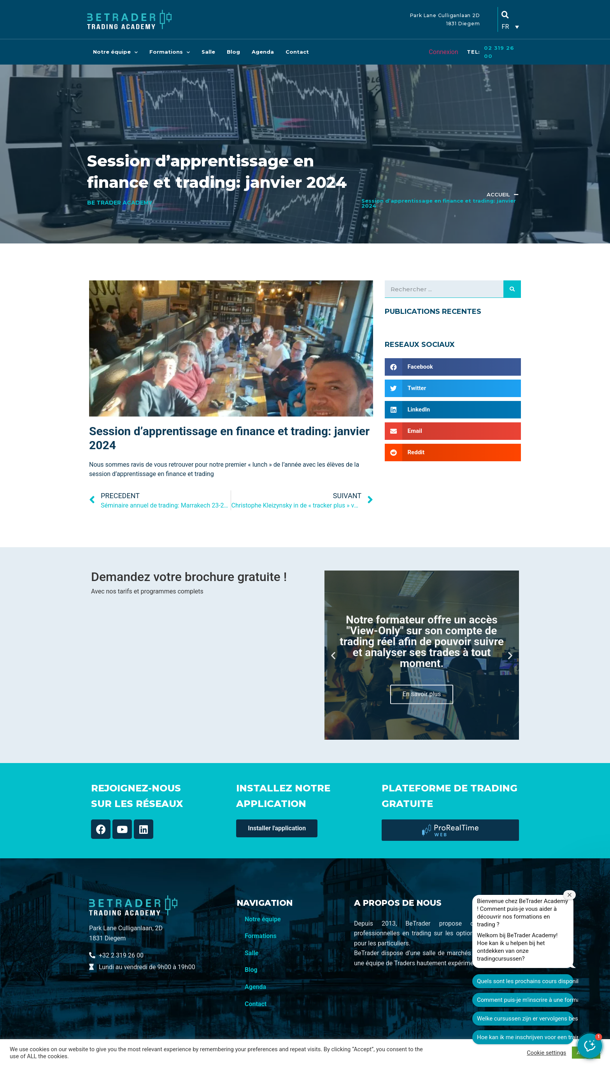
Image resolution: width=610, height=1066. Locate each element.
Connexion (443, 52)
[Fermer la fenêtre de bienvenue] (600, 876)
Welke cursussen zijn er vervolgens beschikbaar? (556, 999)
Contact (297, 52)
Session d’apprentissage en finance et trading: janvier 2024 (438, 203)
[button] (333, 655)
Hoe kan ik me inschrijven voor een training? (556, 1018)
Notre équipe (115, 52)
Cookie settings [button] (546, 1052)
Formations (169, 52)
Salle (208, 52)
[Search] (512, 289)
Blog (233, 52)
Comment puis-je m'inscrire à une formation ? (556, 981)
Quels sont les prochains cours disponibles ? (556, 962)
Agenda (263, 52)
